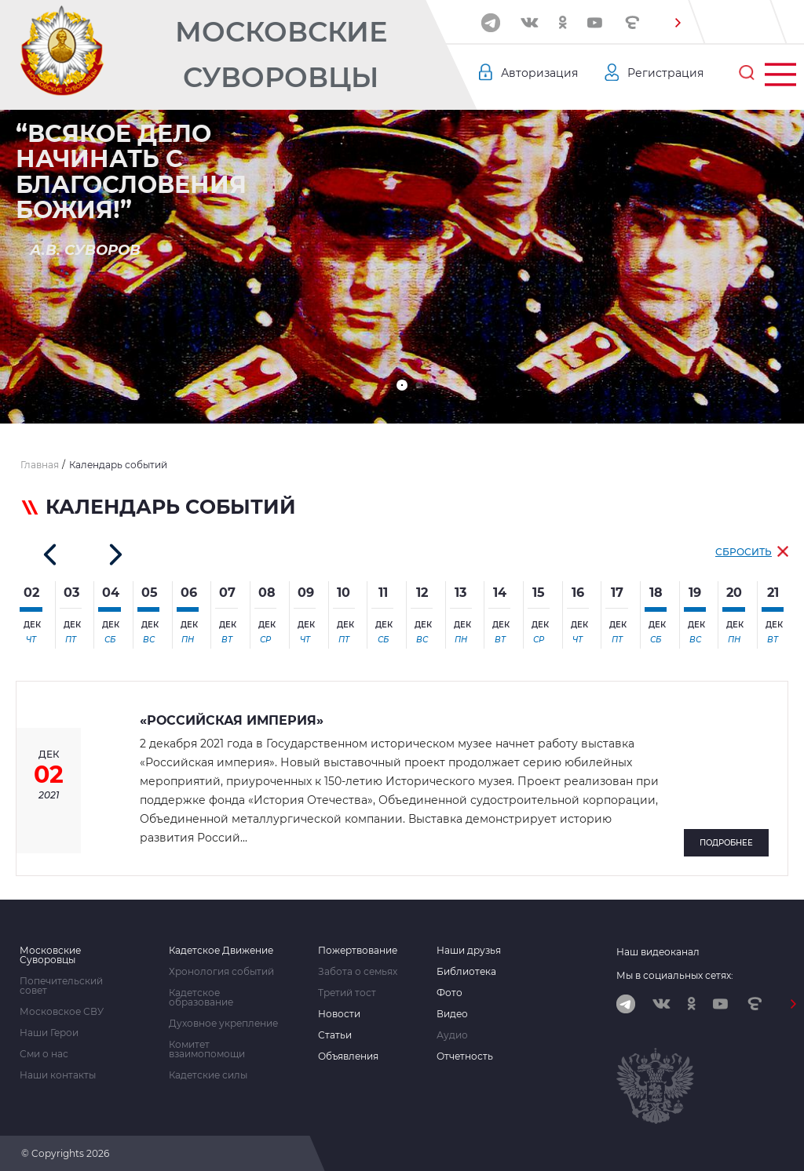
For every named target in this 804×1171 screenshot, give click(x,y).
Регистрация (665, 73)
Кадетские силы (208, 1075)
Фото (449, 993)
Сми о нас (44, 1054)
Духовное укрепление (223, 1023)
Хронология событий (221, 971)
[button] (677, 22)
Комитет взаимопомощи (207, 1049)
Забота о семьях (357, 971)
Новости (339, 1014)
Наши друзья (469, 950)
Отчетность (465, 1056)
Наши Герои (49, 1033)
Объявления (348, 1056)
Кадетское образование (201, 997)
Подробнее (726, 843)
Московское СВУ (62, 1011)
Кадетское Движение (221, 950)
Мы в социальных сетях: (674, 975)
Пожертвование (357, 950)
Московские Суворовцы (281, 54)
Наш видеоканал (658, 952)
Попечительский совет (61, 985)
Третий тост (347, 993)
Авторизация (539, 73)
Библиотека (466, 971)
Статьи (335, 1035)
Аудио (452, 1035)
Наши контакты (58, 1075)
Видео (452, 1014)
